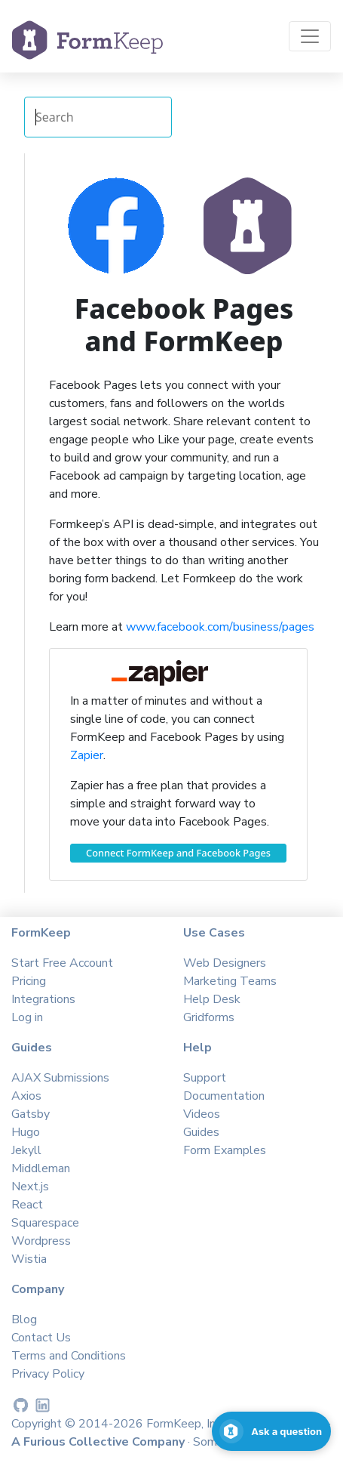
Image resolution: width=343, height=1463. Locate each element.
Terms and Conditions (68, 1355)
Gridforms (208, 1017)
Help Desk (211, 999)
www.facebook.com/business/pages (220, 627)
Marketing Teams (230, 981)
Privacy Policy (47, 1374)
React (27, 1204)
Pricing (28, 981)
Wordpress (41, 1241)
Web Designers (224, 963)
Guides (201, 1132)
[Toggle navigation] (310, 36)
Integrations (43, 999)
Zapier (86, 755)
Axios (26, 1096)
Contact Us (41, 1337)
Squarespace (45, 1223)
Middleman (40, 1168)
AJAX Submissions (60, 1077)
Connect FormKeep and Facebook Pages (178, 853)
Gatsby (30, 1114)
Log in (27, 1017)
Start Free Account (62, 963)
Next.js (30, 1186)
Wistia (29, 1259)
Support (204, 1077)
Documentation (224, 1096)
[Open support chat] (271, 1431)
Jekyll (26, 1150)
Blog (24, 1319)
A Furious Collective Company (99, 1442)
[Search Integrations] (98, 117)
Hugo (25, 1132)
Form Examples (224, 1150)
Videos (201, 1114)
